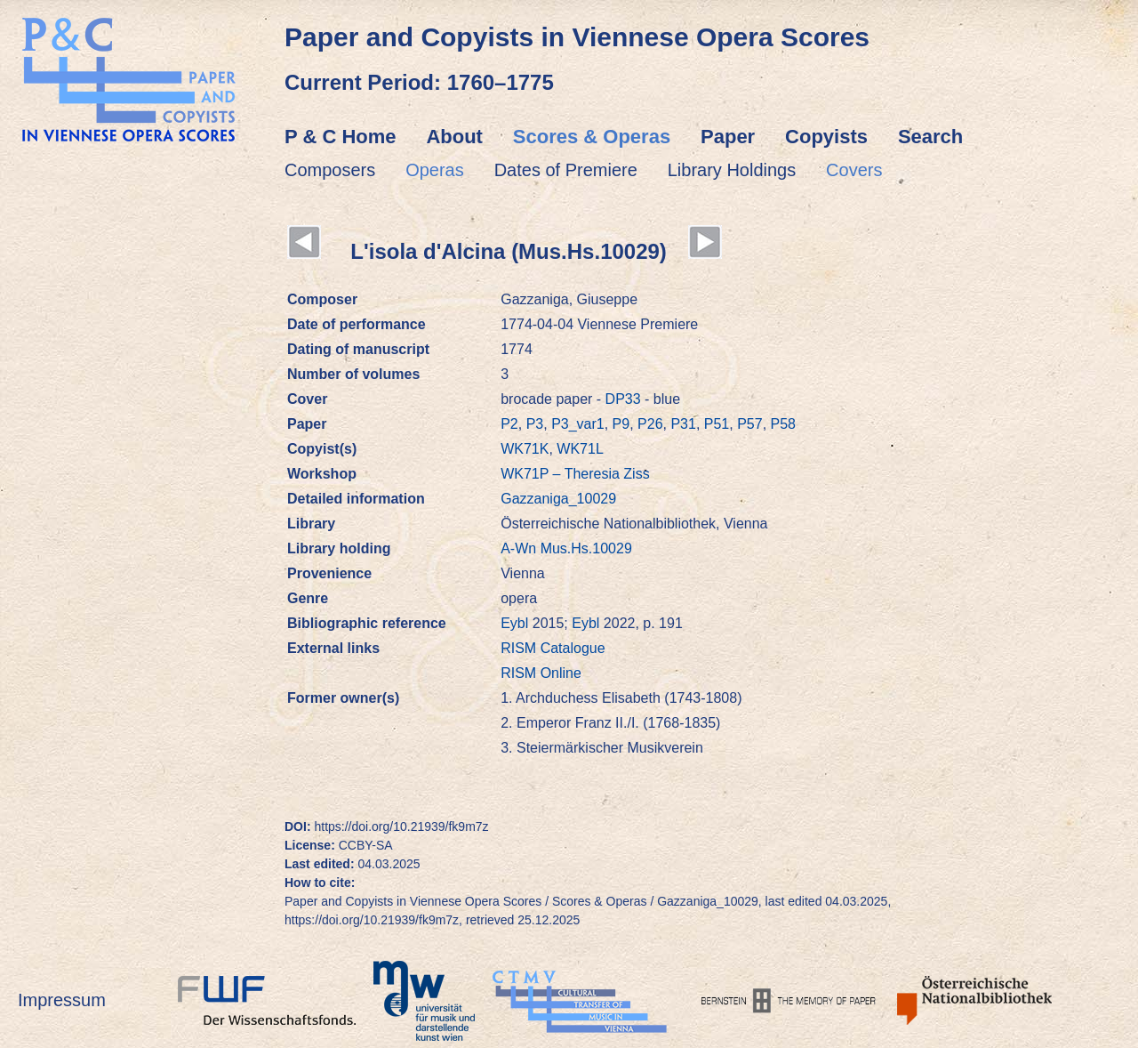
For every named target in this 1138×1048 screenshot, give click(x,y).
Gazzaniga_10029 (558, 498)
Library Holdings (732, 170)
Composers (329, 170)
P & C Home (340, 136)
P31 (682, 423)
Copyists (826, 136)
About (454, 136)
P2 (509, 423)
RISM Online (541, 673)
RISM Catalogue (553, 648)
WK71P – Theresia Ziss (575, 473)
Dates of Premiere (565, 170)
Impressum (62, 1000)
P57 (749, 423)
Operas (434, 170)
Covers (854, 170)
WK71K (525, 448)
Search (930, 136)
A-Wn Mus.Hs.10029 (566, 548)
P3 (535, 423)
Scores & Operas (591, 136)
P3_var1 (578, 423)
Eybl (517, 623)
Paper (728, 136)
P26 (649, 423)
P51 (716, 423)
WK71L (580, 448)
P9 (621, 423)
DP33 (623, 399)
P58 (783, 423)
